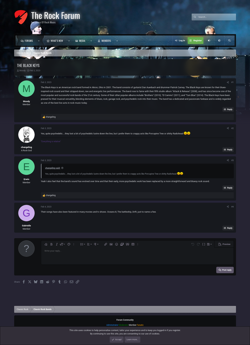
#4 (232, 207)
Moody (22, 70)
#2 (232, 128)
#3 (232, 160)
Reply (229, 109)
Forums (29, 40)
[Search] (217, 17)
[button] (39, 40)
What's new (57, 40)
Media (82, 40)
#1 (232, 82)
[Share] (228, 82)
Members (106, 40)
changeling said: (52, 168)
